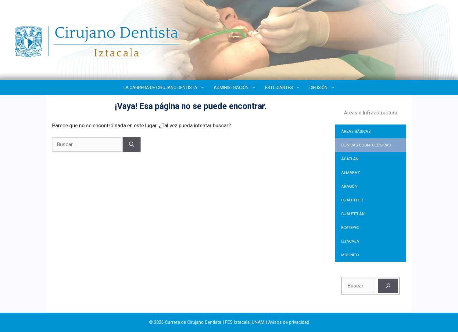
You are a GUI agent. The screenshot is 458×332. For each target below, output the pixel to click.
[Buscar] (132, 144)
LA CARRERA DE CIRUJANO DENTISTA (166, 87)
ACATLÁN (350, 159)
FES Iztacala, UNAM (244, 322)
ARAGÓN (349, 186)
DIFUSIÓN (324, 87)
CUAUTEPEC (352, 200)
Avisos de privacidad (288, 322)
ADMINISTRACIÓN (237, 87)
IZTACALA (350, 241)
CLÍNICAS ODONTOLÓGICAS (366, 145)
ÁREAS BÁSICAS (356, 131)
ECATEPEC (350, 227)
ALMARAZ (350, 172)
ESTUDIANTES (285, 87)
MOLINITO (350, 255)
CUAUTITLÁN (353, 213)
